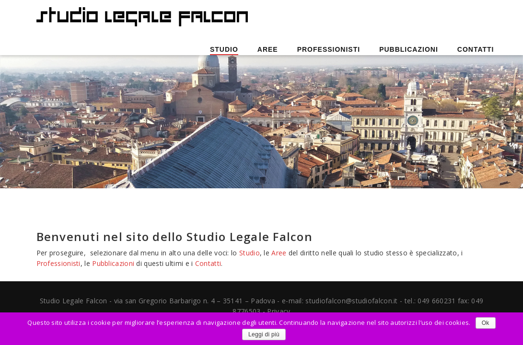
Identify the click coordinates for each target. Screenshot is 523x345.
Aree (267, 49)
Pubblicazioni (408, 49)
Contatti (475, 49)
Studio (224, 49)
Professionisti (328, 49)
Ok (485, 323)
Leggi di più (263, 334)
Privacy (278, 311)
